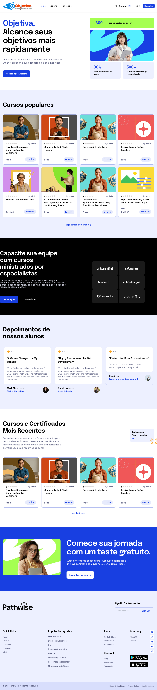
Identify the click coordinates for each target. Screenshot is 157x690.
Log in (137, 6)
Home (43, 6)
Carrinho (123, 6)
